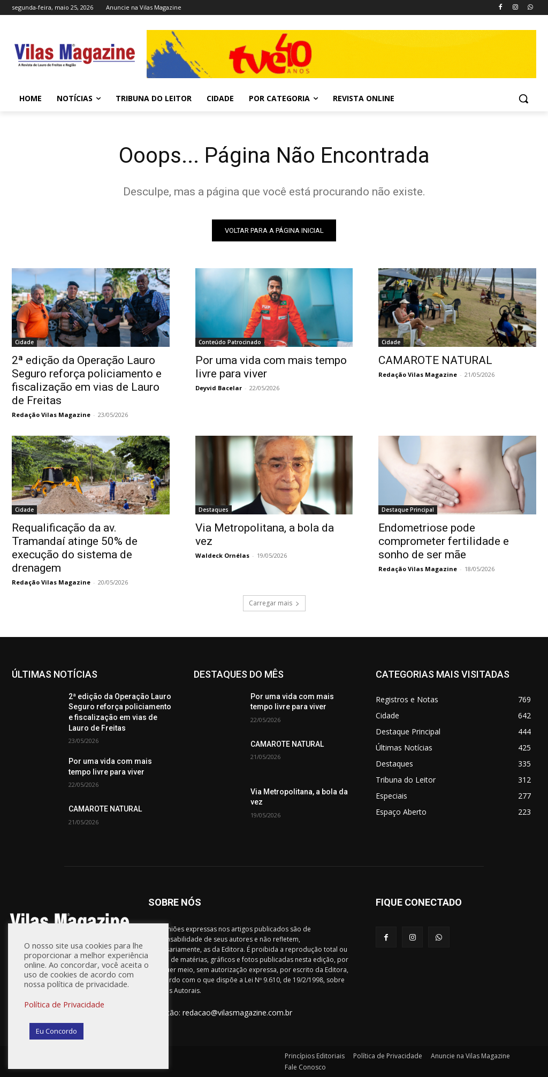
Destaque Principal (408, 510)
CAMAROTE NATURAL (435, 360)
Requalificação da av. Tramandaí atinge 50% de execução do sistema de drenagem (75, 548)
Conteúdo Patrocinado (230, 342)
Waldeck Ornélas (222, 556)
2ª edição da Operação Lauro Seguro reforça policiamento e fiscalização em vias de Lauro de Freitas (87, 380)
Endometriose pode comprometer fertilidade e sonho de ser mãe (443, 542)
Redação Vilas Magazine (51, 415)
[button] (523, 98)
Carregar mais (274, 603)
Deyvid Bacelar (218, 388)
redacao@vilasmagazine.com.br (237, 1012)
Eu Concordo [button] (56, 1031)
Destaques (214, 510)
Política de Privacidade (64, 1004)
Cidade (24, 342)
